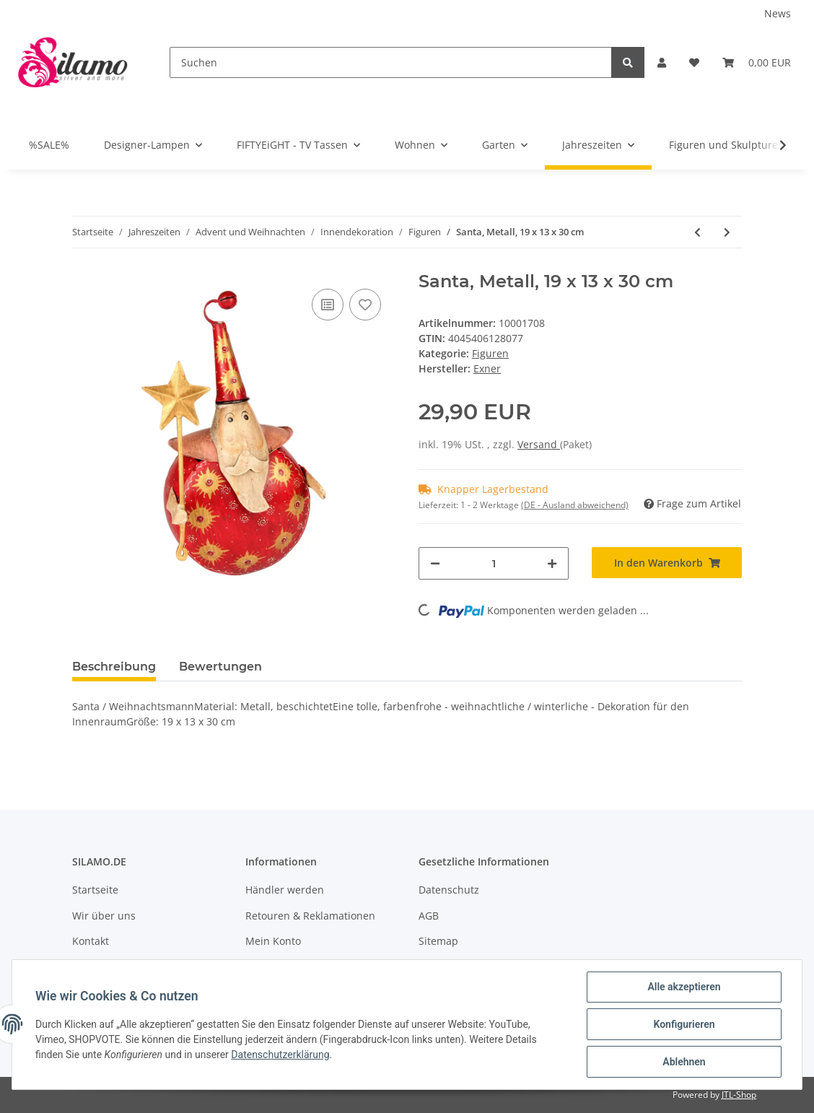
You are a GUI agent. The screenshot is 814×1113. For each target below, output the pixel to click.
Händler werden (284, 889)
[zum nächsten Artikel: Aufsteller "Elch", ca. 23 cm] (727, 232)
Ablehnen (683, 1062)
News (777, 13)
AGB (429, 915)
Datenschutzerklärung (280, 1054)
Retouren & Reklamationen (310, 915)
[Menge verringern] (435, 563)
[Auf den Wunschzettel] (365, 304)
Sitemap (438, 941)
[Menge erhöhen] (552, 563)
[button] (662, 62)
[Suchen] (391, 62)
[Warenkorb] (756, 62)
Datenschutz (449, 889)
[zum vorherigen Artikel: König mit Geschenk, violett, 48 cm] (697, 232)
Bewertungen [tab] (220, 666)
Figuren (490, 353)
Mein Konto (273, 941)
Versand (538, 444)
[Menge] (493, 563)
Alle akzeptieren (683, 986)
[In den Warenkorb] (667, 562)
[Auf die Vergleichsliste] (327, 304)
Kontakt (90, 941)
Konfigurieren (683, 1024)
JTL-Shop (739, 1094)
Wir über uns (104, 915)
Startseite (95, 889)
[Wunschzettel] (694, 62)
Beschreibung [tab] (114, 666)
